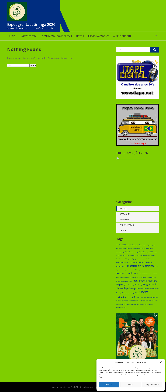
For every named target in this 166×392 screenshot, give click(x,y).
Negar (130, 384)
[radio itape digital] (137, 98)
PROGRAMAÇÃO (127, 226)
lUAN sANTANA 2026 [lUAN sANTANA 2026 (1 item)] (122, 278)
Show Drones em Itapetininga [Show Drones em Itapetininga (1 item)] (130, 294)
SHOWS (123, 231)
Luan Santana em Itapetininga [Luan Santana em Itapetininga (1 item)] (137, 278)
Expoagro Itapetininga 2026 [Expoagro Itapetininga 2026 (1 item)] (141, 256)
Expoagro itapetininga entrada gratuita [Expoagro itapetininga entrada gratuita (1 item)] (143, 260)
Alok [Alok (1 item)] (117, 246)
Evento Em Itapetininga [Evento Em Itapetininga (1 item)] (136, 253)
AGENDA (123, 209)
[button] (161, 362)
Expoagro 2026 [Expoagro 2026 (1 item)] (147, 253)
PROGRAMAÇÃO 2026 (98, 36)
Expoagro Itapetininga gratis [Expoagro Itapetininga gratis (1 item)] (124, 263)
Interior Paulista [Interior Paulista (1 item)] (144, 275)
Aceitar (109, 384)
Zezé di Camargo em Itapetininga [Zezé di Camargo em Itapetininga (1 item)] (138, 302)
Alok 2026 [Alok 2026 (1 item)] (122, 246)
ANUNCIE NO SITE (122, 36)
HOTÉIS (80, 36)
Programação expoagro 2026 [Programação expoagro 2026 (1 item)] (124, 282)
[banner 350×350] (137, 145)
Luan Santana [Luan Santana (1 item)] (153, 275)
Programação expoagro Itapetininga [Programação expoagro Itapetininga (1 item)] (132, 286)
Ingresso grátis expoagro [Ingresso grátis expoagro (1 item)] (144, 271)
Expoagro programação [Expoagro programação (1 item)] (139, 263)
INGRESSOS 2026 (28, 36)
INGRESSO (124, 220)
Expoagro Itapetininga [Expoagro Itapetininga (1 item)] (126, 256)
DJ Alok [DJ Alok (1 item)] (139, 249)
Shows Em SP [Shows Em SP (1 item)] (139, 298)
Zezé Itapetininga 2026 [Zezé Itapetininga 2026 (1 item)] (136, 305)
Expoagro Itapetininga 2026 (31, 24)
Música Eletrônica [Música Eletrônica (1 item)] (151, 278)
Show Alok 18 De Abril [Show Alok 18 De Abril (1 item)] (143, 289)
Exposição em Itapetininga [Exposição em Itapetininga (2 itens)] (141, 266)
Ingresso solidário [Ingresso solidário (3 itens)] (127, 274)
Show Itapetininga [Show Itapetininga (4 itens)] (132, 295)
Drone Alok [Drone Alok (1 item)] (145, 249)
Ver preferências (152, 384)
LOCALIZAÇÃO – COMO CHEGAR (56, 36)
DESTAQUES (125, 215)
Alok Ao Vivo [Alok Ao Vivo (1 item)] (128, 246)
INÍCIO (12, 36)
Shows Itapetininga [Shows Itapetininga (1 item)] (149, 298)
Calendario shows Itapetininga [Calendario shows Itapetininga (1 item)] (141, 246)
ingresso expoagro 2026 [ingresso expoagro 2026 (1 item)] (130, 271)
